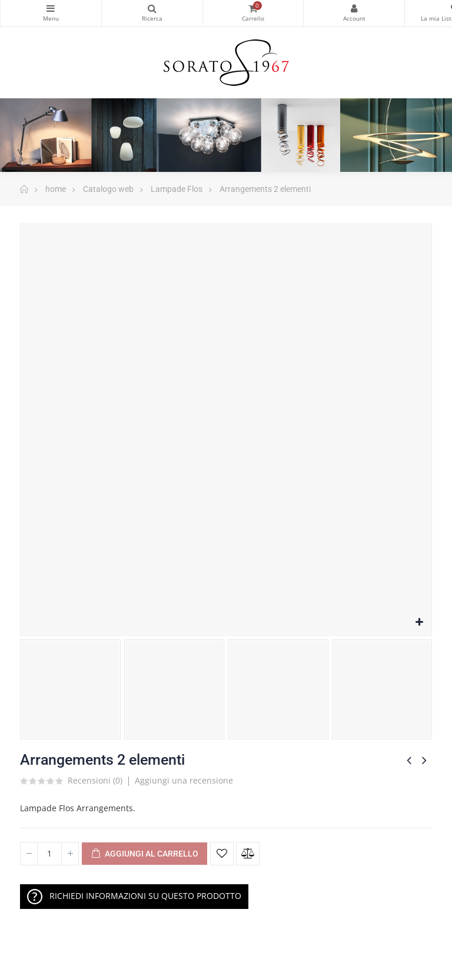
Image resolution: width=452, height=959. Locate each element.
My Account (354, 8)
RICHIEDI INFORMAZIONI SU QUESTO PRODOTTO (134, 896)
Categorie (51, 8)
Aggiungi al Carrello (144, 854)
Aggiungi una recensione (184, 780)
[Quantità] (49, 853)
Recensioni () (95, 781)
